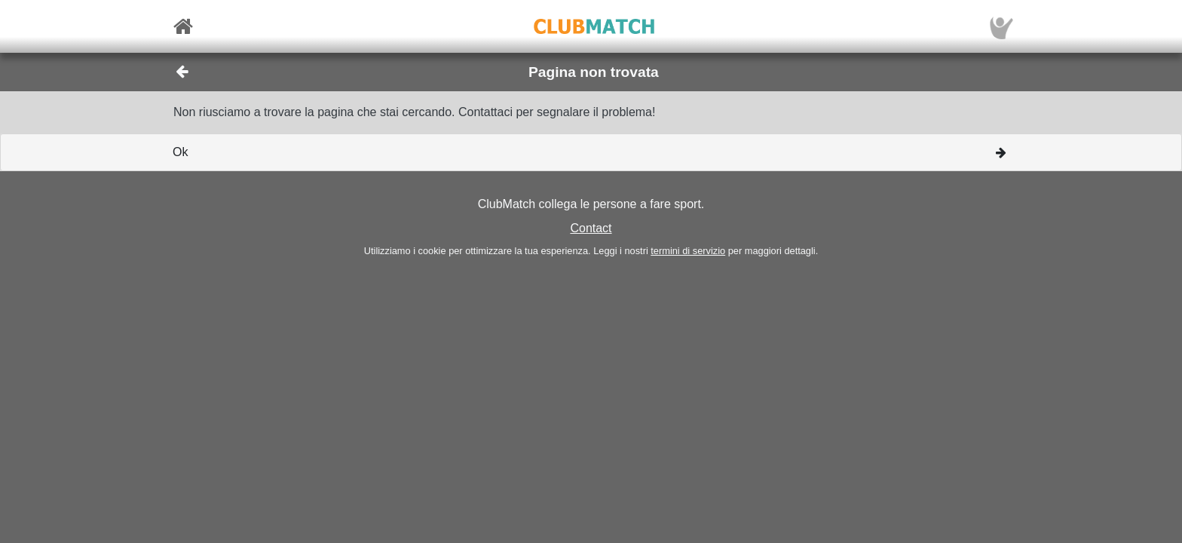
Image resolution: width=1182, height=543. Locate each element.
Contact (590, 228)
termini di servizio (688, 250)
